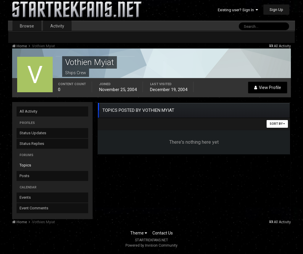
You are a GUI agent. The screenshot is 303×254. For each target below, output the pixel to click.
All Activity (28, 111)
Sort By (277, 123)
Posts (24, 176)
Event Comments (34, 208)
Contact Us (162, 233)
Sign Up (276, 9)
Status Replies (32, 143)
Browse (27, 26)
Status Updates (33, 133)
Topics (25, 165)
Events (25, 197)
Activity (57, 26)
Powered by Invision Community (151, 245)
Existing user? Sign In (238, 10)
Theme (138, 233)
